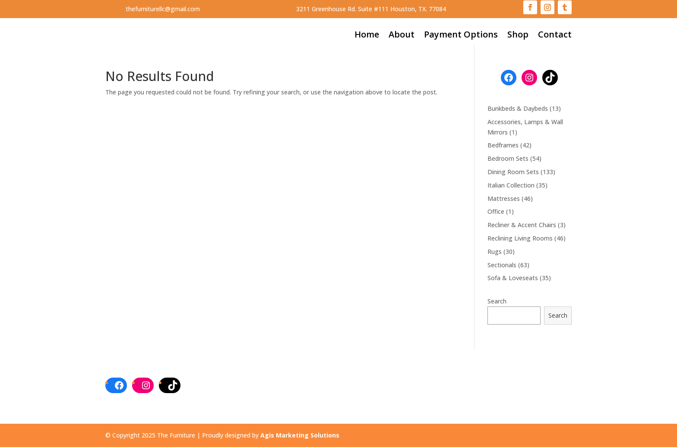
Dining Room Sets (513, 172)
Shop (517, 35)
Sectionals (501, 265)
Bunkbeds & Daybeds (517, 108)
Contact (555, 35)
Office (495, 211)
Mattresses (503, 198)
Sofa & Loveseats (512, 278)
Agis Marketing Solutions (299, 435)
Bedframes (503, 145)
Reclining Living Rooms (520, 238)
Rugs (494, 251)
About (401, 35)
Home (366, 35)
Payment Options (461, 35)
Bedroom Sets (507, 158)
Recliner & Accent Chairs (521, 225)
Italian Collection (511, 185)
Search (496, 301)
